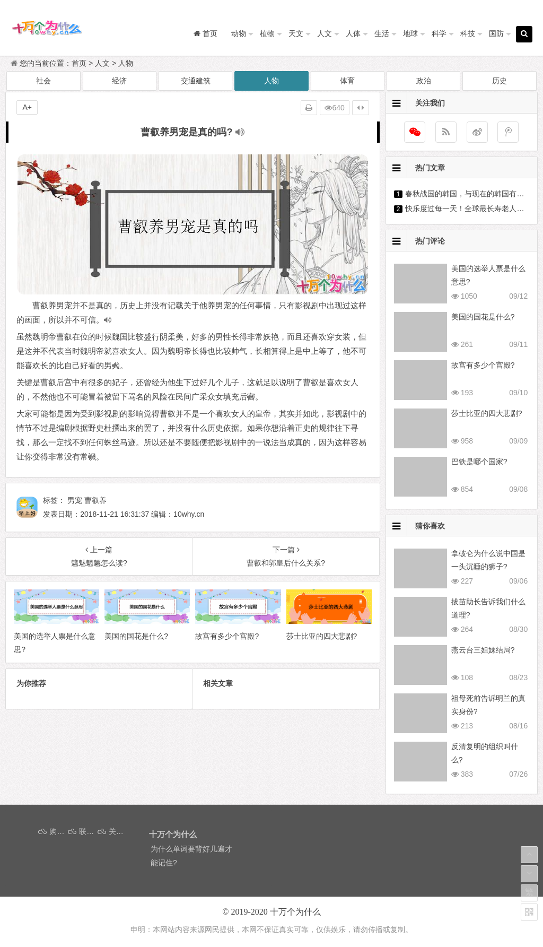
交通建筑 (196, 80)
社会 (43, 80)
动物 (238, 33)
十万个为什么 (295, 911)
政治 (423, 80)
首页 (79, 63)
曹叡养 (95, 500)
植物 (267, 33)
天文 (295, 33)
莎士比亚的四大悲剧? (486, 413)
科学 (439, 33)
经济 (119, 80)
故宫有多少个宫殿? (483, 365)
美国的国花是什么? (483, 316)
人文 (324, 33)
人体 (353, 33)
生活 (381, 33)
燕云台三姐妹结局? (483, 650)
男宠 (74, 500)
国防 (496, 33)
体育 (347, 80)
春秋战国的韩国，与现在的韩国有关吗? (470, 193)
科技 (467, 33)
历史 (499, 80)
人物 (125, 63)
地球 (410, 33)
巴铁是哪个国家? (479, 461)
